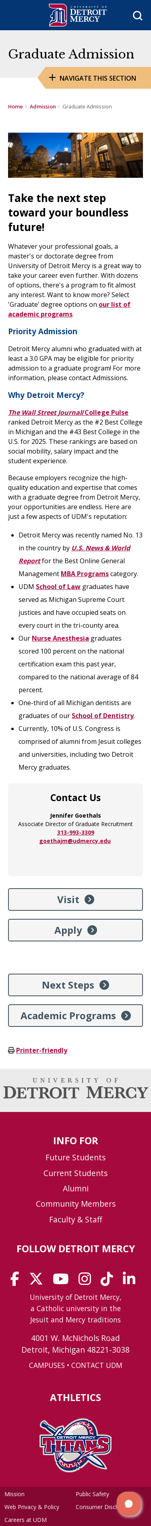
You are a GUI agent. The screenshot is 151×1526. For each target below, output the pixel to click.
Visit (68, 899)
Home (15, 106)
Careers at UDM (25, 1520)
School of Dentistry (103, 715)
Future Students (75, 1157)
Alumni (76, 1188)
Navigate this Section (98, 78)
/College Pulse (68, 412)
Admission (43, 106)
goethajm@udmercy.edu (75, 841)
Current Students (75, 1173)
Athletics (75, 1397)
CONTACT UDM (96, 1365)
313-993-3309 (75, 832)
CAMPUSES (47, 1365)
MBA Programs (85, 573)
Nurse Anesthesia (60, 638)
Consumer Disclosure (104, 1507)
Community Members (76, 1203)
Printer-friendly (41, 1050)
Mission (14, 1494)
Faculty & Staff (75, 1219)
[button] (129, 1504)
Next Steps (68, 984)
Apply (68, 930)
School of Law (58, 586)
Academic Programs (68, 1015)
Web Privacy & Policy (31, 1507)
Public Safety (92, 1494)
